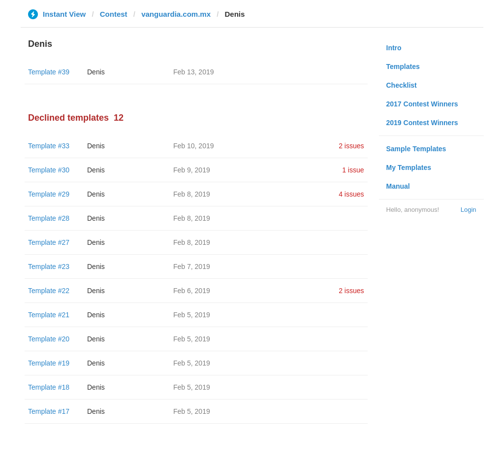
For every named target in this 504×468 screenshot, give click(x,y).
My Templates (409, 167)
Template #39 (48, 72)
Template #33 (48, 146)
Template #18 (48, 387)
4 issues (351, 194)
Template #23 (48, 266)
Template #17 (48, 411)
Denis (96, 72)
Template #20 (48, 339)
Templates (403, 66)
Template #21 (48, 315)
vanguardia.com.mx (176, 14)
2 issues (351, 146)
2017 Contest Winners (422, 104)
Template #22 (48, 291)
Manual (398, 186)
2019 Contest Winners (422, 123)
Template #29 (48, 194)
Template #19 (48, 363)
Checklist (401, 85)
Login (468, 209)
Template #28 (48, 218)
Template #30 (48, 170)
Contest (113, 14)
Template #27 (48, 242)
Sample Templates (416, 149)
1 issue (353, 170)
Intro (394, 48)
